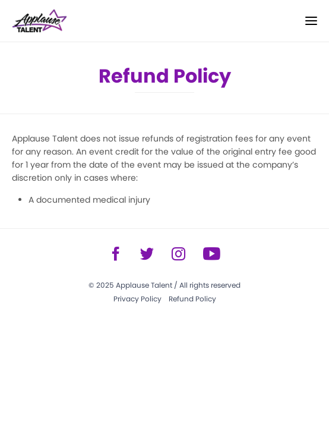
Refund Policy (192, 299)
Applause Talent (144, 285)
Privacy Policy (137, 299)
